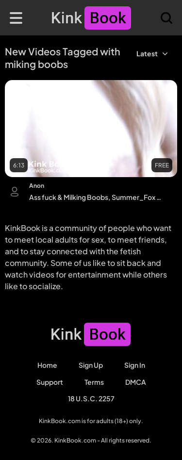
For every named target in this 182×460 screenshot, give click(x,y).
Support (49, 382)
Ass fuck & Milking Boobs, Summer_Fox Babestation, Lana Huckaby (96, 197)
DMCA (135, 382)
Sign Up (91, 365)
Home (47, 365)
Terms (94, 382)
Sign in (134, 365)
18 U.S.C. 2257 (91, 398)
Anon (36, 185)
